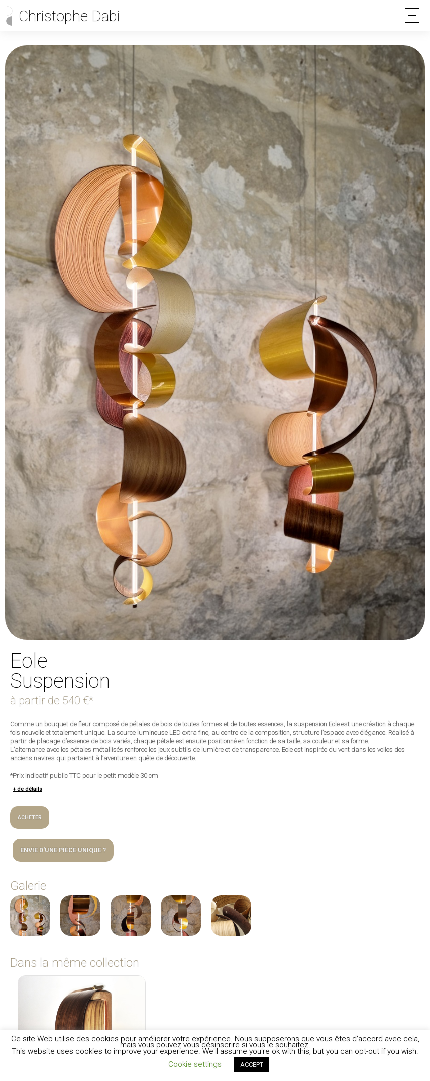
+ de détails (27, 789)
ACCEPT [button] (251, 1064)
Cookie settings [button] (195, 1064)
